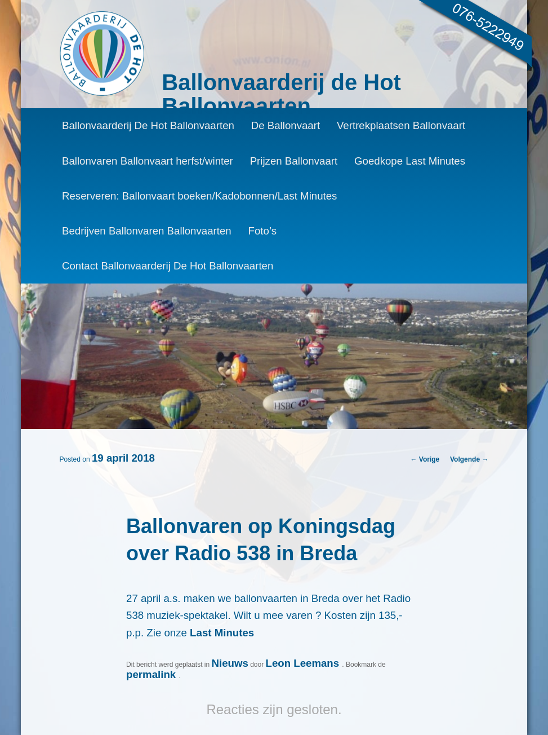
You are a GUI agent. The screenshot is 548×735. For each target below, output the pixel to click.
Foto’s (262, 231)
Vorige (425, 459)
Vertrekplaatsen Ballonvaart (401, 125)
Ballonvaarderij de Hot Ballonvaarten (281, 94)
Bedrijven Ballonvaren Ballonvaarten (146, 231)
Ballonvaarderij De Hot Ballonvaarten (148, 125)
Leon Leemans (303, 663)
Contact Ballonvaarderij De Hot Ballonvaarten (167, 266)
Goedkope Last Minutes (409, 161)
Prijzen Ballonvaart (294, 161)
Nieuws (229, 663)
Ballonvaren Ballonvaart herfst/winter (147, 161)
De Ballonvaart (285, 125)
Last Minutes (222, 633)
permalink (152, 674)
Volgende (469, 459)
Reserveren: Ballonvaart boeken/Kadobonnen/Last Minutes (199, 196)
